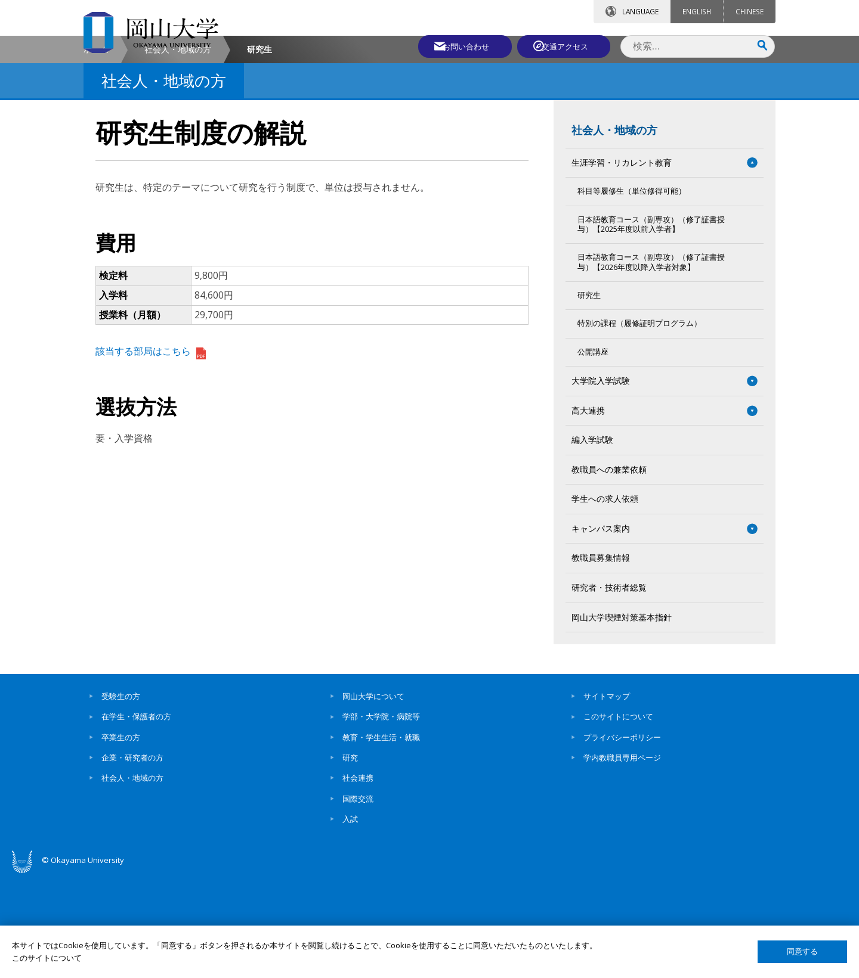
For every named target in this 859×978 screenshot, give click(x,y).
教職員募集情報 (600, 659)
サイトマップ (606, 798)
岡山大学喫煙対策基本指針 (621, 718)
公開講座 (592, 453)
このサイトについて (618, 818)
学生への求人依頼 (604, 600)
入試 (350, 920)
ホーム (96, 151)
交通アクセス (567, 46)
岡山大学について (373, 798)
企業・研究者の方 (132, 859)
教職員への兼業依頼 (609, 571)
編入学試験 (592, 541)
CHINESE (750, 11)
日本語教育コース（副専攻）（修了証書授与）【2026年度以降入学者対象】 (651, 364)
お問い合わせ (461, 46)
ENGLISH (696, 11)
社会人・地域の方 (177, 151)
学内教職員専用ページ (622, 859)
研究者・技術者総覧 (609, 689)
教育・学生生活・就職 (381, 839)
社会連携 (357, 879)
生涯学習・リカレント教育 (621, 263)
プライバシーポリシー (622, 839)
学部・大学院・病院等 (381, 818)
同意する (802, 951)
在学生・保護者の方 (136, 818)
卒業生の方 (120, 839)
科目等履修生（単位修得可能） (631, 293)
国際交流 (357, 900)
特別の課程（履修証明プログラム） (639, 425)
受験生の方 (120, 798)
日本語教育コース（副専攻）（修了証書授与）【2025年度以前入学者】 (651, 326)
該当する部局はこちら (150, 452)
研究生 (589, 397)
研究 (350, 859)
